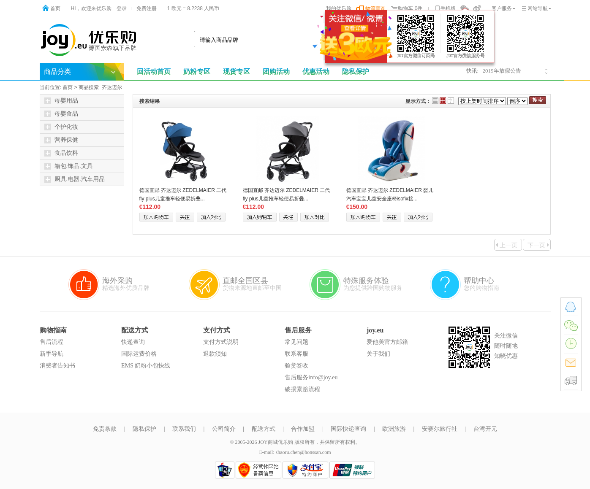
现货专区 (236, 71)
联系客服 (296, 354)
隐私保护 (144, 429)
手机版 (448, 8)
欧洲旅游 (394, 429)
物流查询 (375, 8)
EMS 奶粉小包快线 (145, 365)
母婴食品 (61, 114)
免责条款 (105, 429)
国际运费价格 (139, 354)
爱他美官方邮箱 (387, 342)
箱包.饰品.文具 (68, 166)
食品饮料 (61, 153)
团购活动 (276, 71)
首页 (55, 8)
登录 (122, 8)
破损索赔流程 (302, 389)
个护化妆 (61, 127)
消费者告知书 (57, 365)
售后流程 (51, 342)
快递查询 (133, 342)
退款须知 (215, 354)
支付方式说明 (221, 342)
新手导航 (51, 354)
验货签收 (296, 365)
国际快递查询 (348, 429)
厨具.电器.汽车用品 (74, 179)
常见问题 (296, 342)
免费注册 (146, 8)
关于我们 (378, 354)
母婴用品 (61, 100)
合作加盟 (303, 429)
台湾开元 (485, 429)
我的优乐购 (338, 8)
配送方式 (263, 429)
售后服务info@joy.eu (311, 377)
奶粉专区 (196, 71)
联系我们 (184, 429)
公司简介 (224, 429)
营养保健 (61, 140)
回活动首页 (154, 71)
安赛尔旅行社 (439, 429)
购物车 (405, 8)
